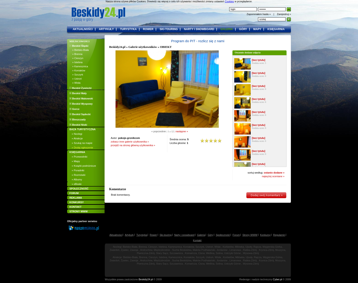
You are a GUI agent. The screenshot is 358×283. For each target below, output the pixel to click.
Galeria (201, 235)
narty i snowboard (199, 29)
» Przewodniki (79, 156)
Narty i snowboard (184, 235)
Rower (153, 235)
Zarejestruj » (284, 14)
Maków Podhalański (204, 250)
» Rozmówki (78, 175)
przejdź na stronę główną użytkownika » (133, 145)
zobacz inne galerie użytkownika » (130, 141)
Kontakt (197, 240)
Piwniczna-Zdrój (146, 253)
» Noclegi (77, 133)
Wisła (217, 246)
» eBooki (77, 184)
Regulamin (279, 235)
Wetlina (210, 253)
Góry (210, 235)
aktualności (82, 29)
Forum (236, 235)
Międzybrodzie (162, 250)
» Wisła (74, 82)
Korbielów (228, 246)
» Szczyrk (76, 74)
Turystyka (141, 235)
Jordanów (221, 250)
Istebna (162, 246)
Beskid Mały (78, 93)
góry (243, 29)
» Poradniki (78, 170)
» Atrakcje (77, 138)
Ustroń (209, 246)
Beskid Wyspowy (81, 103)
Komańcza (191, 253)
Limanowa (235, 250)
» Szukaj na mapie (82, 143)
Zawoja (134, 250)
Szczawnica (176, 253)
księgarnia (275, 29)
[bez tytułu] (258, 60)
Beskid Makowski (81, 98)
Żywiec (125, 250)
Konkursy (265, 235)
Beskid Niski (78, 124)
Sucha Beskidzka (181, 250)
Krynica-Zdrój (266, 250)
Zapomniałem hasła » (259, 14)
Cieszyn (152, 246)
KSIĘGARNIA (77, 152)
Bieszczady (77, 119)
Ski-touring (166, 235)
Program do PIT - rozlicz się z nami (197, 41)
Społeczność (223, 235)
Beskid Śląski (78, 45)
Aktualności (115, 235)
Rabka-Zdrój (250, 250)
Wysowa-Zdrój (251, 253)
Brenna (143, 246)
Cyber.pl (277, 279)
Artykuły (129, 235)
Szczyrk (199, 246)
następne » (182, 131)
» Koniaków (77, 70)
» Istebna (75, 62)
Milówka (239, 246)
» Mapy (76, 161)
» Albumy (77, 179)
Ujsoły (248, 246)
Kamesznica (175, 246)
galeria (227, 29)
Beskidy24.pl (117, 47)
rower (148, 29)
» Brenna (75, 54)
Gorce (74, 109)
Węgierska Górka (272, 246)
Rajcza (257, 246)
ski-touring (169, 29)
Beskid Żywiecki (80, 88)
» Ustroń (75, 78)
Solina (219, 253)
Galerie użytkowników (142, 47)
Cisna (201, 253)
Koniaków (188, 246)
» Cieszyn (76, 58)
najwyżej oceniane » (273, 176)
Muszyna (280, 250)
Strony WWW (250, 235)
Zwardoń (114, 250)
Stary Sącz (162, 253)
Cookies (229, 1)
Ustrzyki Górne (232, 253)
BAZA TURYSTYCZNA (82, 129)
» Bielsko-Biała (79, 50)
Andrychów (146, 250)
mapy (257, 29)
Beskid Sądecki (80, 114)
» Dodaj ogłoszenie (82, 147)
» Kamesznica (78, 66)
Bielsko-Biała (130, 246)
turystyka (128, 29)
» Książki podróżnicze (84, 165)
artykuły (106, 29)
